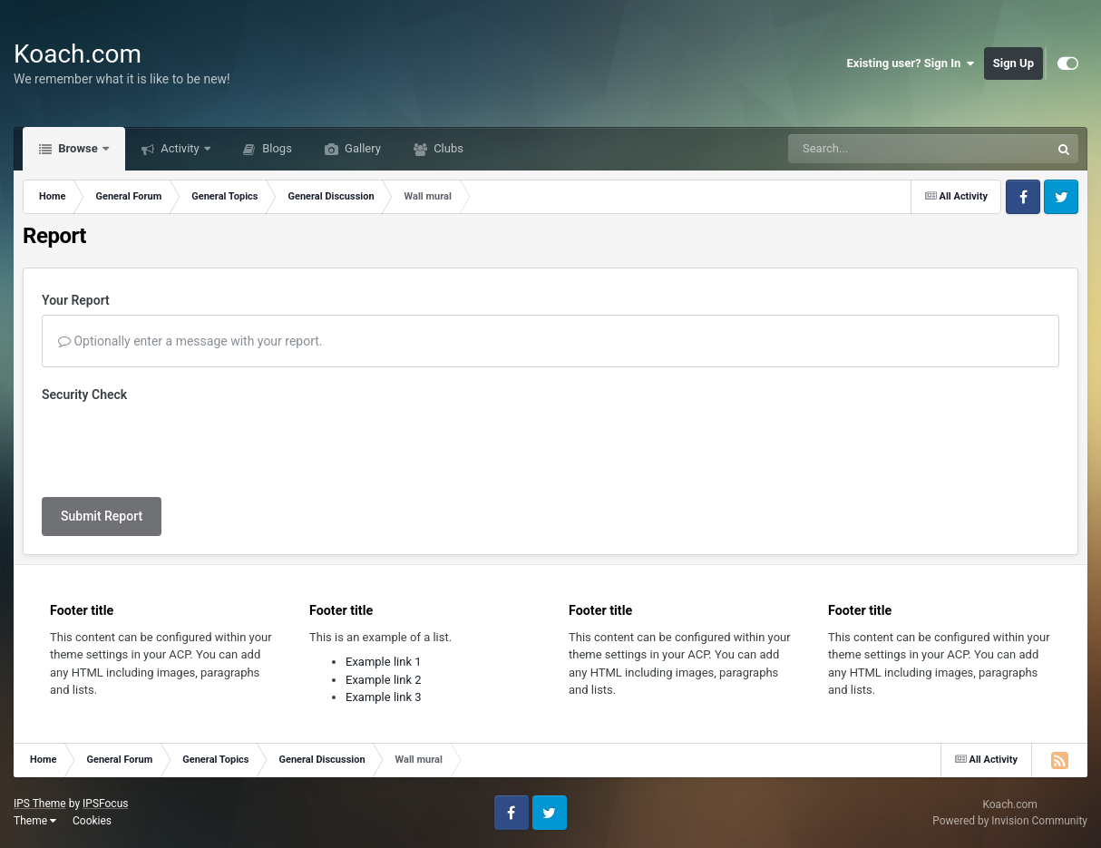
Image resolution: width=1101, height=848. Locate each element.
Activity (180, 148)
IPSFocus (105, 803)
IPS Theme (40, 803)
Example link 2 (384, 680)
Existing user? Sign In (911, 63)
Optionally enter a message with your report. (190, 341)
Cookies (92, 820)
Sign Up (1013, 63)
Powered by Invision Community (1009, 820)
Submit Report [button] (101, 516)
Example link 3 (384, 697)
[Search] (873, 148)
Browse (78, 148)
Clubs (447, 148)
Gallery (361, 148)
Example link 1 (384, 661)
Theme (35, 820)
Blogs (275, 148)
